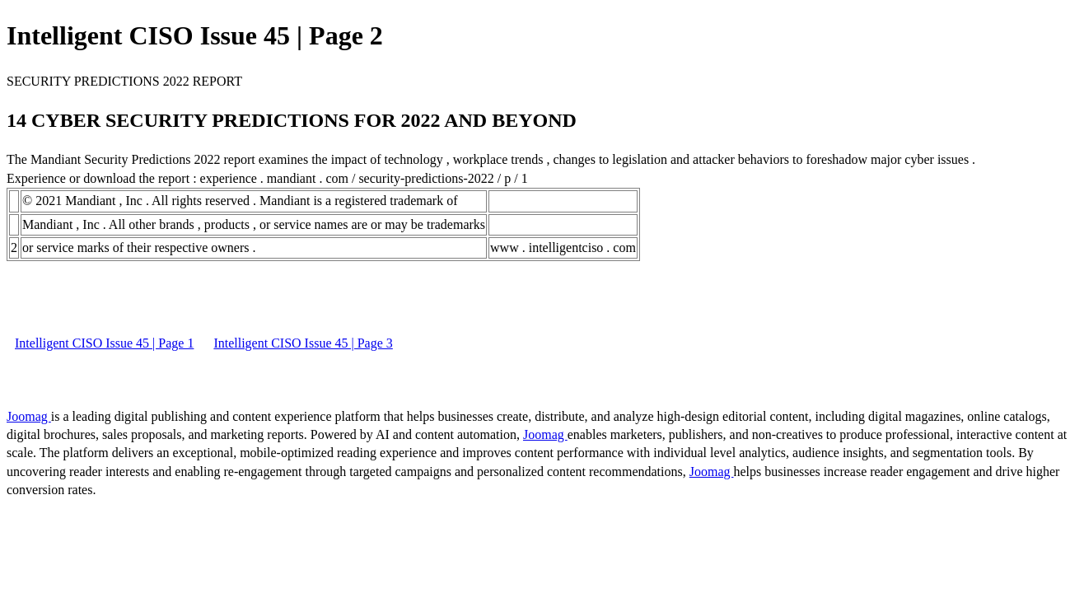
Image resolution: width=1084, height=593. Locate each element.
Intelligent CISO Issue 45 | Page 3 (302, 343)
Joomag (29, 416)
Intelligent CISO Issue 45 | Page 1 (104, 343)
